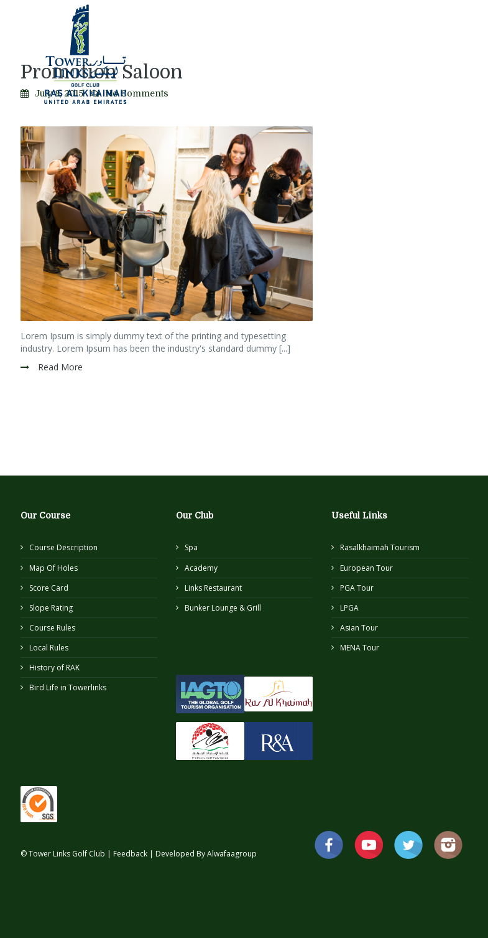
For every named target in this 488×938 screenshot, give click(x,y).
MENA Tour (359, 647)
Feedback (131, 853)
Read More (59, 367)
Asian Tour (359, 627)
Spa (191, 547)
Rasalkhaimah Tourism (380, 547)
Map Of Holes (53, 568)
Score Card (48, 588)
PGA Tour (357, 588)
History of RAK (54, 667)
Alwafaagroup (232, 853)
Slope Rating (51, 608)
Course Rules (52, 627)
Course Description (63, 547)
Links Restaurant (213, 588)
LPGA (349, 608)
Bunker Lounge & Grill (223, 608)
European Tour (366, 568)
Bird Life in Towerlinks (67, 687)
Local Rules (48, 647)
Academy (201, 568)
